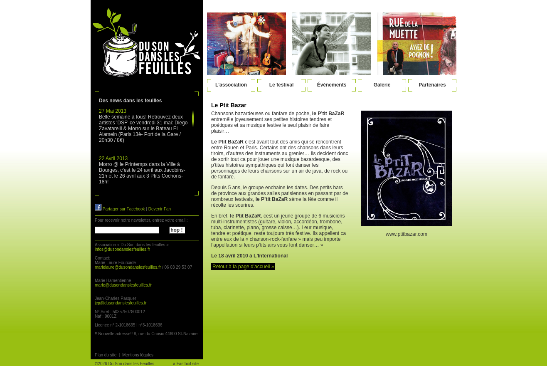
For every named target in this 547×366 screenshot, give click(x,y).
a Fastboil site (186, 363)
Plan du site (105, 355)
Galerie (382, 85)
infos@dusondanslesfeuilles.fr (122, 249)
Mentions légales (137, 355)
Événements (332, 85)
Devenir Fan (159, 209)
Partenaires (432, 85)
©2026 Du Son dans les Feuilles (124, 363)
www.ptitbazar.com (406, 234)
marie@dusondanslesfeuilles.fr (123, 285)
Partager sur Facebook (120, 209)
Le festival (281, 85)
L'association (231, 85)
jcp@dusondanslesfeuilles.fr (121, 303)
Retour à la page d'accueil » (243, 267)
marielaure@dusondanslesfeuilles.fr (128, 267)
